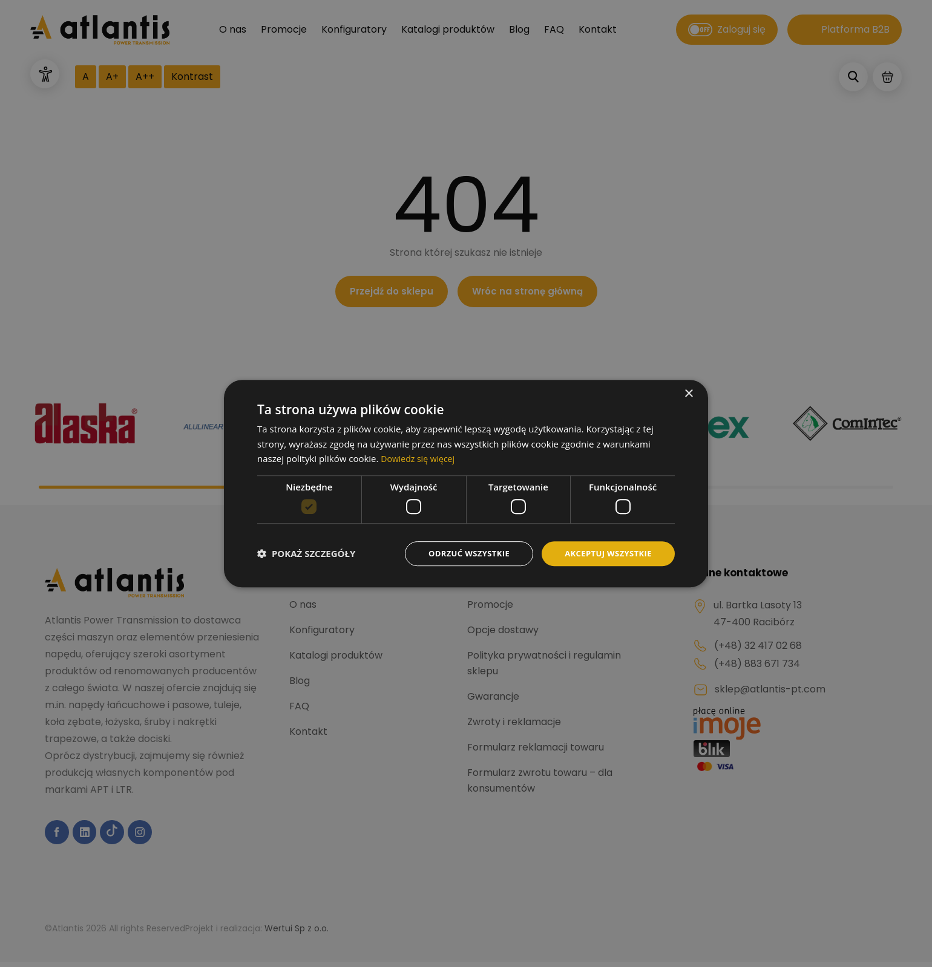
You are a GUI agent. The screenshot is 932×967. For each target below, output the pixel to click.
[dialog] (466, 483)
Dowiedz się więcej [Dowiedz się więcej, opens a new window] (420, 458)
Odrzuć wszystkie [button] (460, 553)
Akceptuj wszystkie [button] (605, 553)
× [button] (688, 392)
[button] (306, 554)
